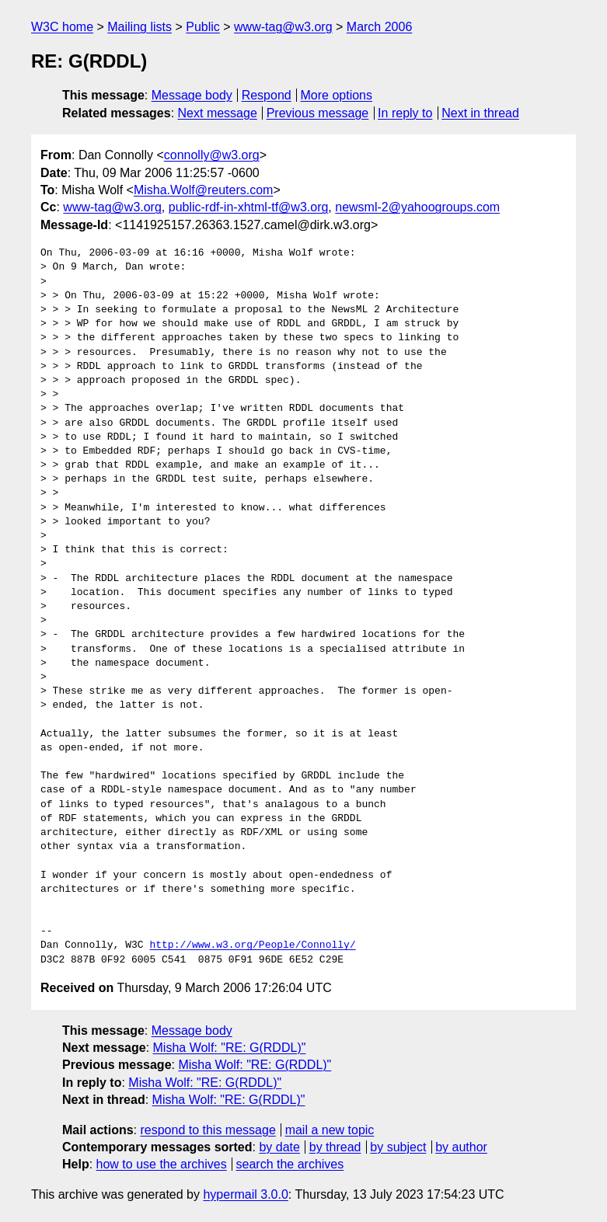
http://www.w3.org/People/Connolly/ (252, 945)
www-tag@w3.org (283, 26)
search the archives (290, 1164)
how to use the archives (161, 1164)
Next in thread (480, 113)
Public (203, 26)
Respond (266, 95)
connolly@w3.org (212, 155)
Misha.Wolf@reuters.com (204, 190)
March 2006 (380, 26)
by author (461, 1147)
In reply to (405, 113)
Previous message (318, 113)
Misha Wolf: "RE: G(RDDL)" (229, 1047)
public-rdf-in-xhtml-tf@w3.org (249, 207)
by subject (398, 1147)
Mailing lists (139, 26)
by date (279, 1147)
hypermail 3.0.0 (245, 1194)
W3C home (62, 26)
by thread (335, 1147)
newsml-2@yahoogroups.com (417, 207)
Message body (192, 95)
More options (337, 95)
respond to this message (207, 1130)
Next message (217, 113)
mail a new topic (330, 1130)
